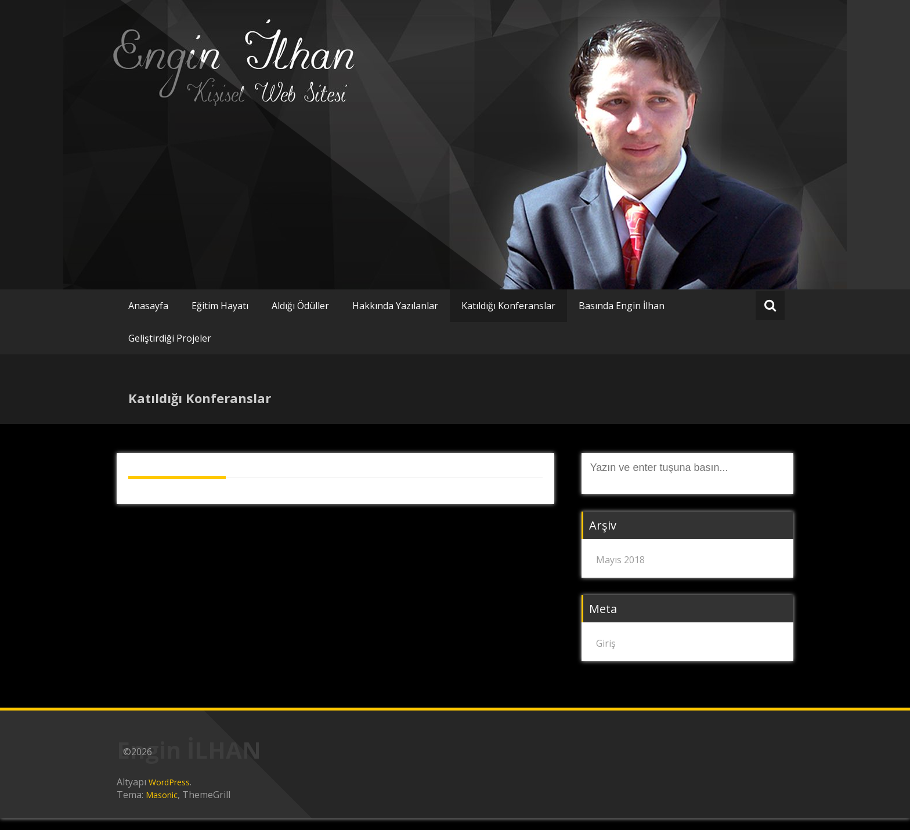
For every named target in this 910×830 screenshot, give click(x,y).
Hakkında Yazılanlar (395, 305)
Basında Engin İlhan (622, 305)
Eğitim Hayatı (220, 305)
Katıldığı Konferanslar (508, 305)
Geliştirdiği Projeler (169, 338)
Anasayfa (148, 305)
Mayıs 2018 (620, 559)
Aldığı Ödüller (300, 305)
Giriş (606, 643)
